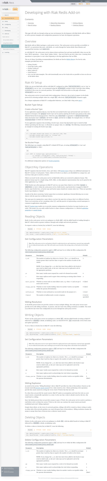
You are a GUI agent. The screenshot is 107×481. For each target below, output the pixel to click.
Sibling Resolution (33, 301)
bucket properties (54, 161)
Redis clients (70, 59)
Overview (31, 23)
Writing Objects (78, 23)
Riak (81, 1)
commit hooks (37, 210)
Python (38, 229)
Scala (49, 229)
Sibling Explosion (33, 383)
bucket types (64, 171)
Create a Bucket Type (33, 109)
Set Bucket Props (32, 142)
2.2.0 (15, 9)
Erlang (30, 229)
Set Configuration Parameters (39, 339)
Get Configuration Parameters (39, 239)
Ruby (44, 229)
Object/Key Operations (58, 23)
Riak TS (81, 4)
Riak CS (88, 4)
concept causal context (42, 388)
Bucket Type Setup (33, 104)
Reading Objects (56, 25)
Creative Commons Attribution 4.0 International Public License (64, 478)
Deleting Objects (78, 25)
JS (34, 229)
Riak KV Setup (32, 25)
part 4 (80, 100)
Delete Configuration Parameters (40, 439)
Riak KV (73, 4)
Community (87, 1)
